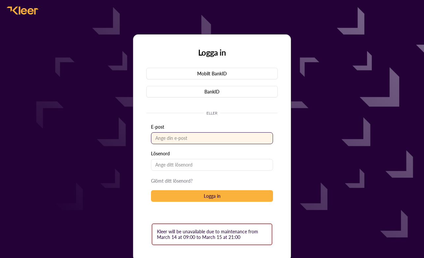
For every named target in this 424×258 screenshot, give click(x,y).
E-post (157, 127)
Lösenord (160, 153)
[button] (212, 73)
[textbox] (212, 138)
